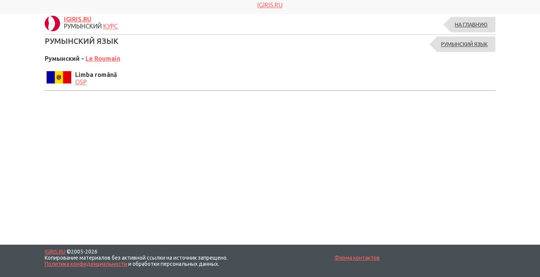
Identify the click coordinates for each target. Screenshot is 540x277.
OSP (81, 81)
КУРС (110, 26)
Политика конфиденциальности (86, 264)
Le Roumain (103, 58)
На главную (471, 25)
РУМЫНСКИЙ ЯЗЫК (464, 44)
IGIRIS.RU (55, 252)
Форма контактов (357, 258)
